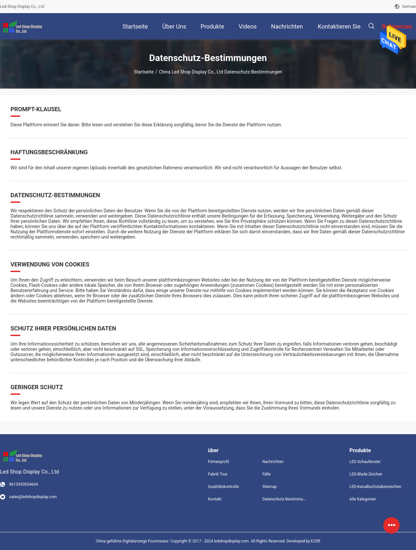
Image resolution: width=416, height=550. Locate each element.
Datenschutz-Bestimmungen (284, 499)
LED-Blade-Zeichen (366, 474)
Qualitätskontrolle (223, 486)
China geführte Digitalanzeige (121, 541)
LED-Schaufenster (365, 461)
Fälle (266, 474)
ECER (315, 541)
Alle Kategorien (363, 499)
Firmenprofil (218, 461)
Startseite (144, 71)
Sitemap (269, 486)
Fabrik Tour (218, 474)
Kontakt (214, 499)
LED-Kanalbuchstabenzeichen (375, 486)
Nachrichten (273, 461)
